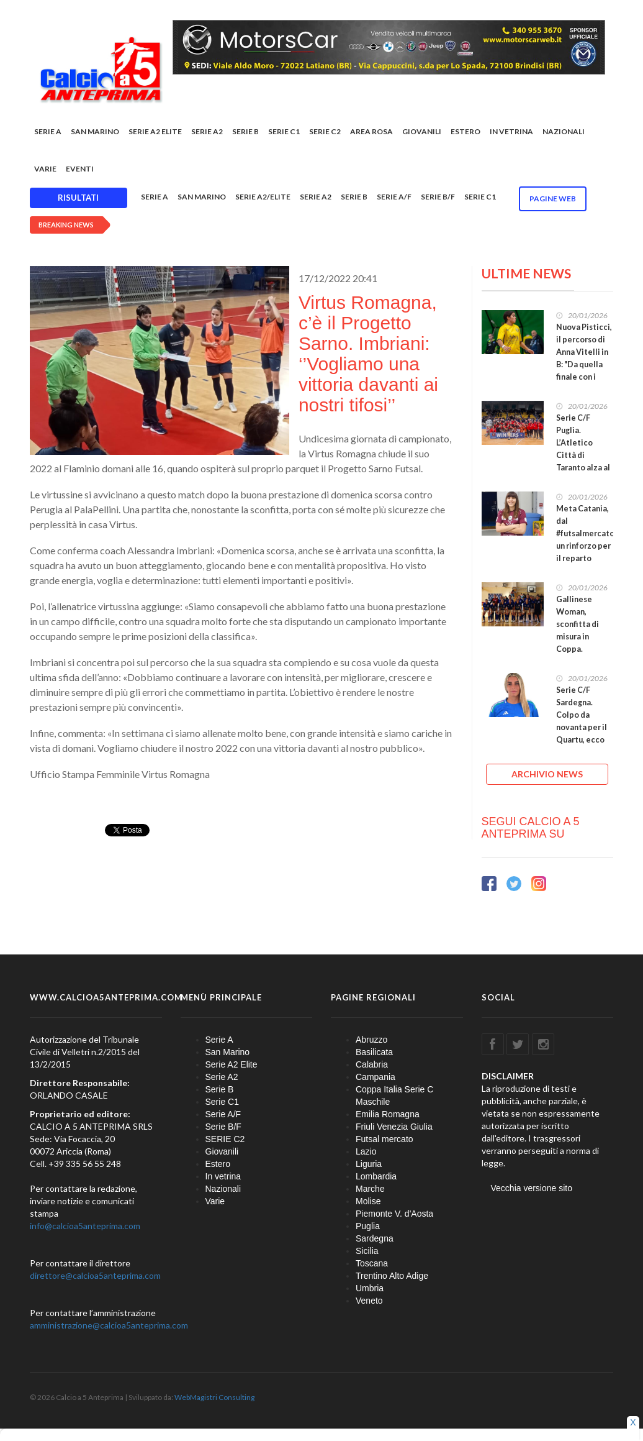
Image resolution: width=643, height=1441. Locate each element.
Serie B (245, 131)
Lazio (366, 1151)
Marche (370, 1189)
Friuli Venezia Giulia (394, 1127)
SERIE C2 (325, 131)
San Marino (95, 131)
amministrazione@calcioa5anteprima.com (109, 1325)
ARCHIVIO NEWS (547, 774)
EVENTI (80, 168)
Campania (375, 1077)
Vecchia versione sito (532, 1188)
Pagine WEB (552, 198)
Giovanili (421, 131)
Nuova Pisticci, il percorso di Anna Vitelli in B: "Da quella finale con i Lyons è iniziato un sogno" (584, 371)
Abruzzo (371, 1040)
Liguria (369, 1164)
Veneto (369, 1301)
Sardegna (374, 1238)
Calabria (372, 1064)
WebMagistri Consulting (214, 1397)
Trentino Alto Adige (392, 1276)
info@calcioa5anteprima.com (85, 1225)
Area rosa (371, 131)
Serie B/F (438, 196)
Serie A (47, 131)
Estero (465, 131)
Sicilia (367, 1251)
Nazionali (563, 131)
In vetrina (511, 131)
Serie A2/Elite (262, 196)
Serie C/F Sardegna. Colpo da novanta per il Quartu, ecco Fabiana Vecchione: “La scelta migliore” (583, 739)
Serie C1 (284, 131)
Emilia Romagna (388, 1114)
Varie (45, 168)
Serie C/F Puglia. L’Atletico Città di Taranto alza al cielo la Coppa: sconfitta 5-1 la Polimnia (583, 461)
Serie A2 (207, 131)
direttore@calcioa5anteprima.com (95, 1275)
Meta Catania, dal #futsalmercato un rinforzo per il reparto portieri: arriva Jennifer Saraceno (585, 552)
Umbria (370, 1288)
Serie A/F (394, 196)
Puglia (368, 1226)
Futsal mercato (384, 1139)
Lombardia (376, 1176)
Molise (368, 1201)
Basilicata (374, 1052)
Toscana (372, 1263)
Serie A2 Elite (155, 131)
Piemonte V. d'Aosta (394, 1214)
